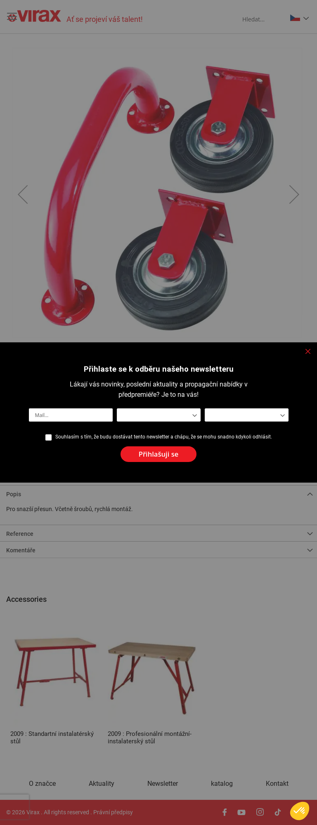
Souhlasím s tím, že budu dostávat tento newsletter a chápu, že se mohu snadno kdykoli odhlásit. (163, 437)
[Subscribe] (159, 454)
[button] (300, 811)
